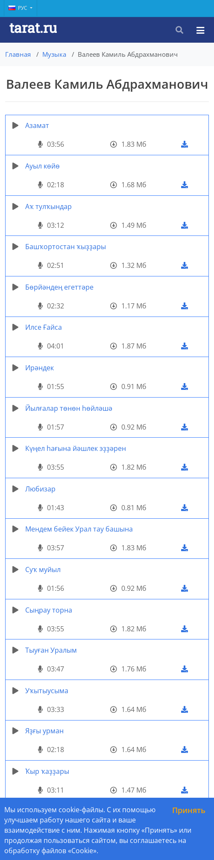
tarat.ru (33, 27)
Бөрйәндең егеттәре (59, 287)
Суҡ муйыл (43, 569)
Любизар (40, 489)
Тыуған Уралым (51, 650)
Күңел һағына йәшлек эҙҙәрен (75, 448)
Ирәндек (39, 367)
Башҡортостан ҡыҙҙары (65, 246)
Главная (18, 54)
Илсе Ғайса (43, 327)
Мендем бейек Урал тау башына (79, 529)
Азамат (37, 125)
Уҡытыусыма (46, 690)
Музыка (54, 54)
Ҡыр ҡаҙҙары (47, 771)
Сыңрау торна (48, 610)
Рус (19, 8)
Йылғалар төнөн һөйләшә (68, 408)
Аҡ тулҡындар (48, 206)
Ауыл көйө (42, 166)
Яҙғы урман (44, 730)
